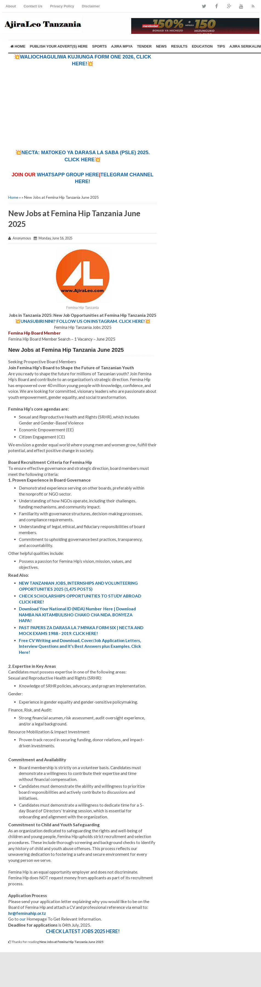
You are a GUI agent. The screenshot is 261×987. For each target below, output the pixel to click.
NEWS (161, 46)
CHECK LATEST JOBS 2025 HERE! (83, 931)
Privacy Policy (62, 6)
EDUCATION (202, 46)
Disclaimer (91, 6)
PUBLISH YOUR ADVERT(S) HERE (59, 46)
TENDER (144, 46)
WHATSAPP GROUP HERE (68, 174)
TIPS (221, 46)
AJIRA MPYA (122, 46)
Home (17, 46)
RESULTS (179, 46)
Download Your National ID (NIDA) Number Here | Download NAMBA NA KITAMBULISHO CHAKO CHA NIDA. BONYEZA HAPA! (77, 614)
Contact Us (33, 6)
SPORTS (99, 46)
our (22, 918)
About (11, 6)
